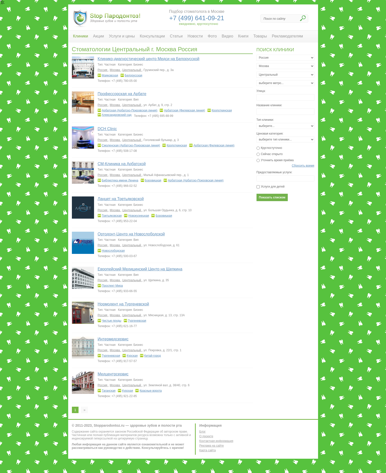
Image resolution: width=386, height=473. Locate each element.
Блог (202, 431)
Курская (132, 355)
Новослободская (113, 250)
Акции (98, 36)
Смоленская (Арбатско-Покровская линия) (131, 145)
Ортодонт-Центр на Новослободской (131, 234)
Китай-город (152, 355)
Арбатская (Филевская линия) (184, 110)
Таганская (109, 390)
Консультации (152, 36)
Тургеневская (137, 320)
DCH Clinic (107, 129)
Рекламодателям (287, 36)
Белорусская (133, 75)
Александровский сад (117, 115)
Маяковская (110, 75)
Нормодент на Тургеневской (123, 304)
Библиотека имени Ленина (120, 180)
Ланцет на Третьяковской (121, 199)
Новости (195, 36)
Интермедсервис (113, 339)
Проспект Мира (112, 285)
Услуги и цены (122, 36)
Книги (243, 36)
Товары (260, 36)
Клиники (80, 36)
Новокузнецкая (138, 215)
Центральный (132, 70)
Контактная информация (216, 441)
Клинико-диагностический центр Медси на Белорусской (149, 59)
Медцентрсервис (113, 374)
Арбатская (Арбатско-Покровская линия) (130, 110)
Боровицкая (153, 180)
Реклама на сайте (211, 445)
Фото (212, 36)
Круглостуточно (271, 148)
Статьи (176, 36)
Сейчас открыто (272, 154)
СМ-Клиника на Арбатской (122, 164)
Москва (115, 70)
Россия (103, 70)
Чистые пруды (111, 320)
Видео (227, 36)
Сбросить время (303, 165)
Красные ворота (151, 390)
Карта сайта (207, 450)
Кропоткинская (222, 110)
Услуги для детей (273, 186)
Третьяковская (112, 215)
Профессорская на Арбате (122, 94)
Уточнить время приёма (277, 160)
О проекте (206, 436)
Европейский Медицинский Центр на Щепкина (140, 269)
